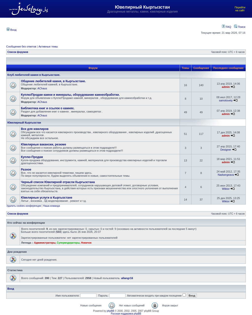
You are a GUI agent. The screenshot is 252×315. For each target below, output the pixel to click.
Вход (11, 29)
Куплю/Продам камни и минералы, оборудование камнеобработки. (70, 94)
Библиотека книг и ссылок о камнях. (48, 108)
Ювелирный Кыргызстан (24, 122)
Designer (225, 149)
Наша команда (51, 206)
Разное (26, 169)
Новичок (86, 242)
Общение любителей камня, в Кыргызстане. (53, 81)
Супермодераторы (68, 242)
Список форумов (17, 52)
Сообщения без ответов (21, 46)
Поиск (239, 26)
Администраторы (44, 242)
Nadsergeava (226, 174)
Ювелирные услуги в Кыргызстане (46, 197)
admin (226, 86)
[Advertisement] (108, 29)
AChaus (42, 88)
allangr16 (127, 278)
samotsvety (226, 100)
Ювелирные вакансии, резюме (43, 144)
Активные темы (48, 46)
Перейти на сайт (240, 9)
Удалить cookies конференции (23, 206)
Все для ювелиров (34, 129)
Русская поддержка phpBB (126, 313)
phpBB (110, 311)
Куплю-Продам (32, 157)
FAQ (226, 26)
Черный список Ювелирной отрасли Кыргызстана (58, 182)
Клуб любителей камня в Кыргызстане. (33, 74)
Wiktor (226, 188)
